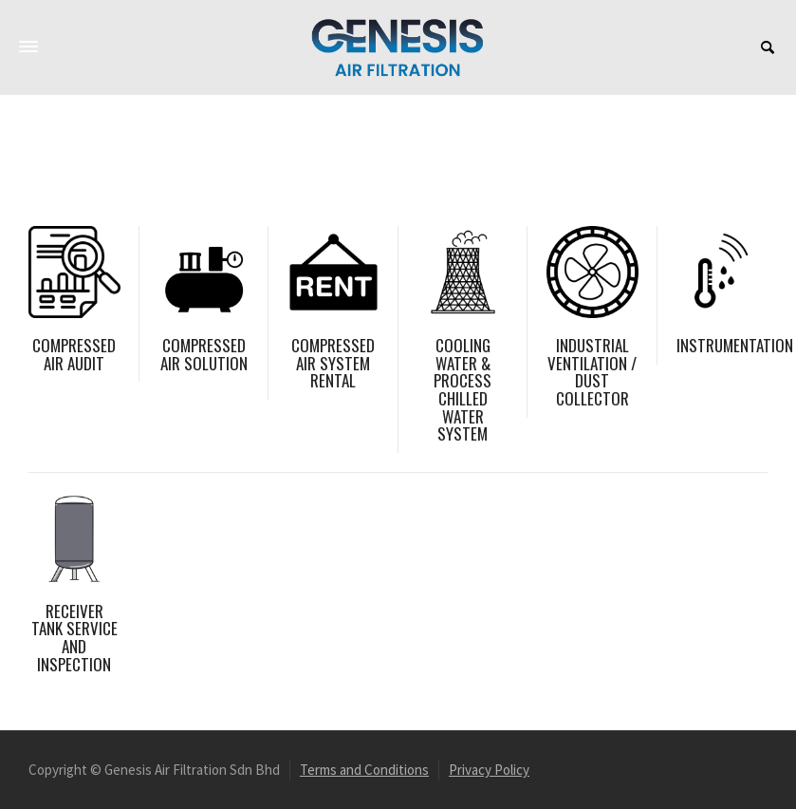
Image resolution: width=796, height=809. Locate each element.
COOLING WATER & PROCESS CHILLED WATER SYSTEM (462, 389)
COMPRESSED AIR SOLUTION (204, 354)
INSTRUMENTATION (734, 345)
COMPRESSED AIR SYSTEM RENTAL (333, 362)
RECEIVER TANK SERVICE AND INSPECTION (74, 637)
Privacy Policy (489, 770)
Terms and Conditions (364, 770)
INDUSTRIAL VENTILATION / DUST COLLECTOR (592, 371)
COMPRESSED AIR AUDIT (74, 354)
